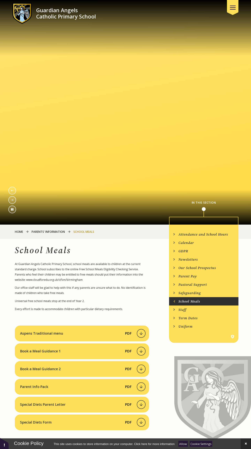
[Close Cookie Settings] (246, 443)
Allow (183, 444)
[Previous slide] (12, 190)
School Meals (83, 232)
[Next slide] (12, 200)
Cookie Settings (201, 444)
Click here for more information (154, 444)
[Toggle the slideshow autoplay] (12, 209)
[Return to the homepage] (22, 13)
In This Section (204, 202)
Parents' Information (48, 232)
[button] (4, 443)
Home (19, 232)
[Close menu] (232, 7)
